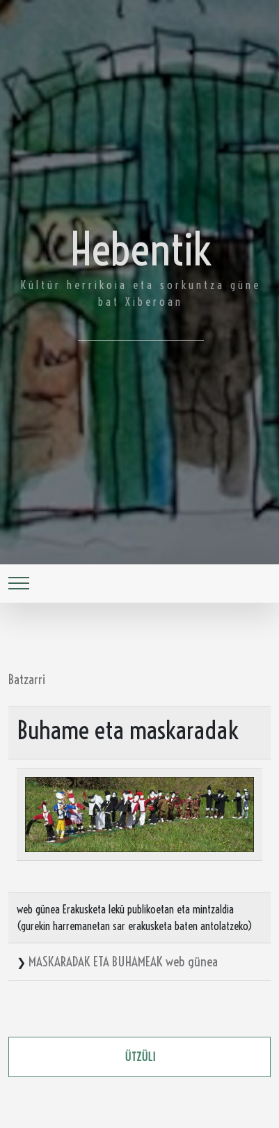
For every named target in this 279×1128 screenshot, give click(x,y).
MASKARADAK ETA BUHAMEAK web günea (123, 961)
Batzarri (26, 679)
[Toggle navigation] (18, 583)
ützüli (140, 1057)
